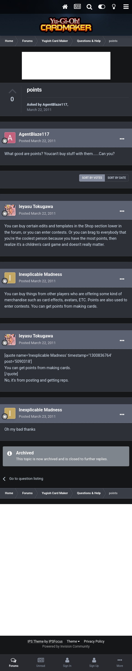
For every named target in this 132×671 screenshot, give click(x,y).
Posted (37, 141)
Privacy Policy (94, 641)
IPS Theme (36, 641)
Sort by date (117, 177)
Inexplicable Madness (40, 274)
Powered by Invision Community (66, 646)
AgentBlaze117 (55, 104)
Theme (73, 641)
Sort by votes (92, 177)
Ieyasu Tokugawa (36, 206)
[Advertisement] (66, 65)
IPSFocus (56, 641)
